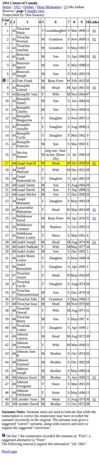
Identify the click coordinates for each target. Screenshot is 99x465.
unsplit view (36, 11)
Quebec (28, 7)
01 (94, 30)
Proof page (9, 451)
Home (6, 7)
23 (65, 7)
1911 (17, 7)
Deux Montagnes (49, 7)
